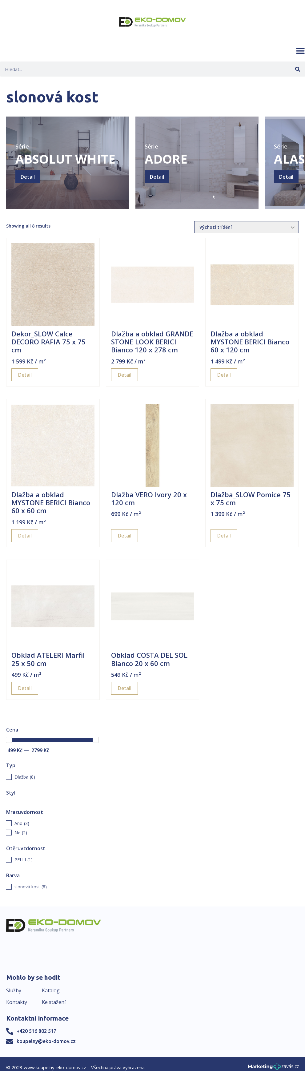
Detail (28, 176)
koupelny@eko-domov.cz (46, 1041)
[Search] (297, 69)
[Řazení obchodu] (246, 227)
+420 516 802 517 (36, 1031)
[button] (300, 50)
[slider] (9, 740)
